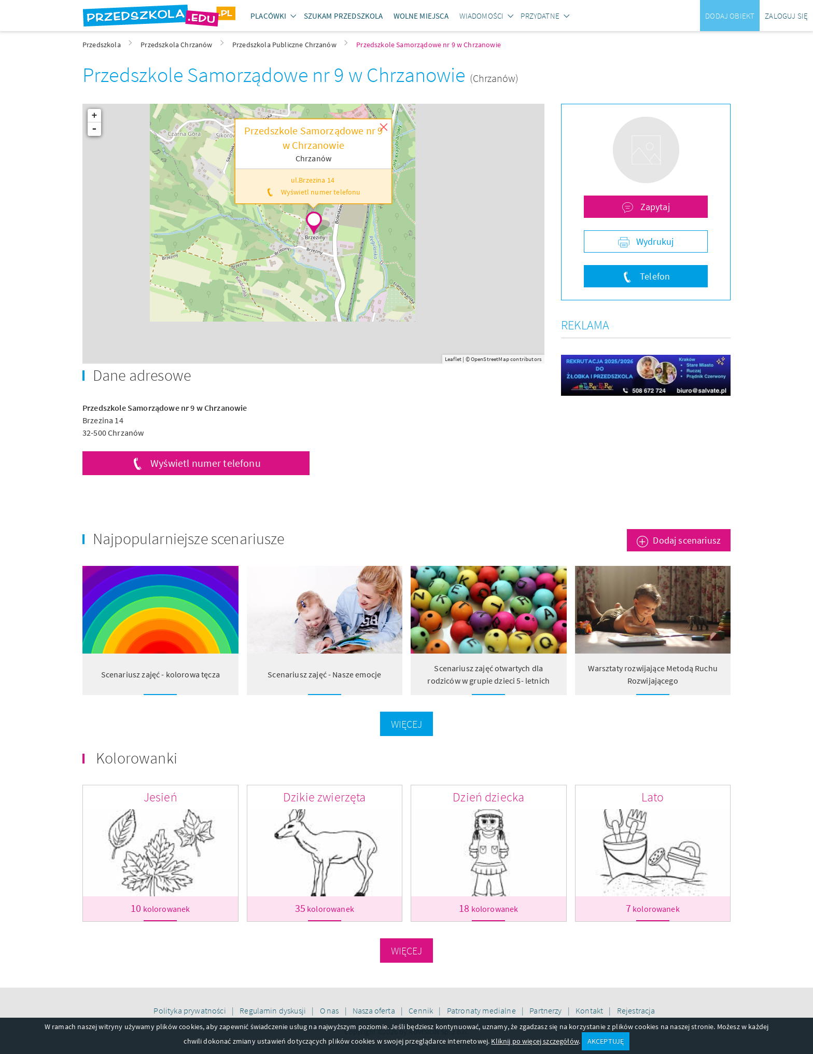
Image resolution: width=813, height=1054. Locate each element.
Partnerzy (546, 1010)
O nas (330, 1010)
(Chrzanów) (494, 78)
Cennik (421, 1010)
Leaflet (453, 359)
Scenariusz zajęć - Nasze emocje (324, 674)
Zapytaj (653, 207)
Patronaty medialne (482, 1010)
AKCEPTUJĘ (605, 1041)
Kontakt (590, 1010)
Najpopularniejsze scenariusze (189, 538)
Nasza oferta (375, 1010)
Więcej (407, 723)
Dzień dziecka (488, 797)
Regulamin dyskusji (273, 1010)
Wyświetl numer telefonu (205, 462)
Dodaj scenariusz (687, 540)
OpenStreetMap (490, 359)
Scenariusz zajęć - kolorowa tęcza (160, 674)
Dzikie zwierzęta (324, 797)
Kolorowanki (136, 758)
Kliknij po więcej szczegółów (534, 1041)
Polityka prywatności (190, 1010)
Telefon (654, 276)
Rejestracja (636, 1010)
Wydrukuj (654, 241)
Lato (652, 797)
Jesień (160, 797)
